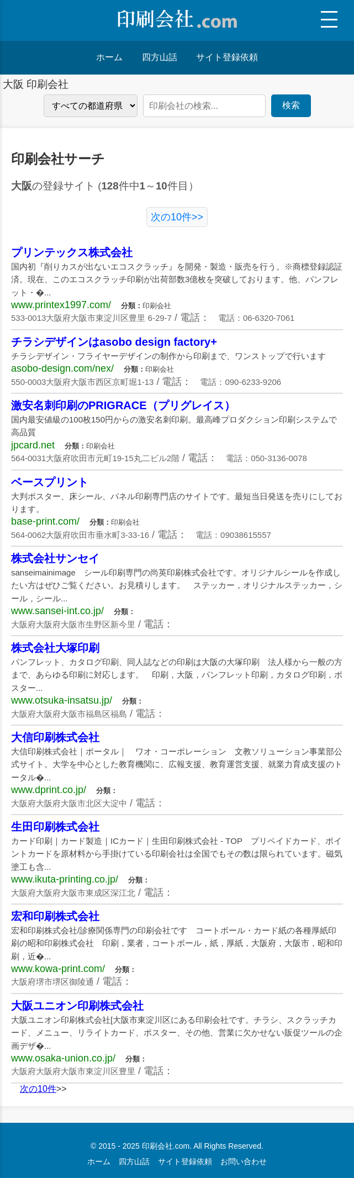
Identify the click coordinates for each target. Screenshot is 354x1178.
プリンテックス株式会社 (72, 252)
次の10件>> (177, 217)
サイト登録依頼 (227, 57)
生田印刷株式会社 (55, 827)
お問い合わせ (243, 1161)
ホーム (109, 57)
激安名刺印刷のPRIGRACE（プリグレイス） (123, 405)
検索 (291, 105)
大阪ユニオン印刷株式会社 (77, 1006)
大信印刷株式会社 (55, 737)
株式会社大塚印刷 (55, 648)
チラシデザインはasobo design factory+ (114, 342)
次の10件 (38, 1089)
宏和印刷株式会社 (55, 916)
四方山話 (159, 57)
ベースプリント (49, 482)
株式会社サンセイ (55, 558)
